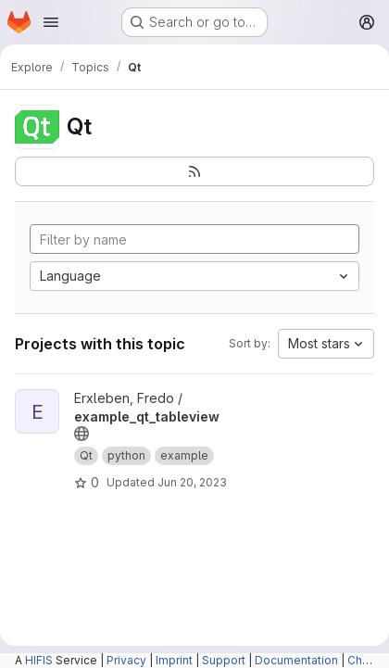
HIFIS (39, 660)
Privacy (126, 660)
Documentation (296, 660)
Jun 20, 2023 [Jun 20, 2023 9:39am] (192, 482)
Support (223, 660)
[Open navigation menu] (51, 22)
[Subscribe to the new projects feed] (194, 171)
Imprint (174, 660)
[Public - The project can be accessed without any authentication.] (81, 433)
